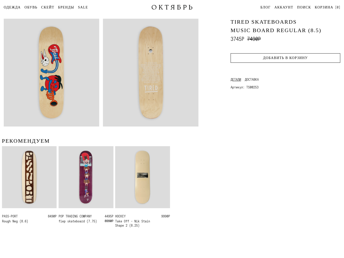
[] (327, 7)
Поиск (304, 7)
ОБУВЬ (30, 7)
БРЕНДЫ (66, 7)
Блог (265, 7)
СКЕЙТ (47, 7)
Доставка (252, 79)
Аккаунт (283, 7)
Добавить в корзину (285, 58)
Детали (236, 79)
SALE (83, 7)
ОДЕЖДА (12, 7)
